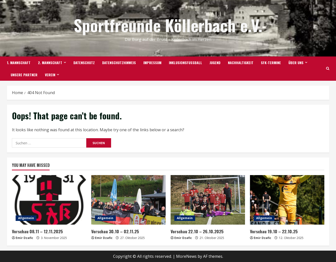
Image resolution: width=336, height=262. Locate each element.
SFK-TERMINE (271, 62)
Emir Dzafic (24, 238)
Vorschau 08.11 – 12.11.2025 (36, 231)
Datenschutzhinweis (119, 62)
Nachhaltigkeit (240, 62)
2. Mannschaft (50, 62)
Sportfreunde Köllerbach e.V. (168, 25)
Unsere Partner (24, 74)
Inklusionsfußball (185, 62)
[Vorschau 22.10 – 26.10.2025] (208, 200)
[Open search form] (327, 68)
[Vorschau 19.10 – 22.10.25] (287, 200)
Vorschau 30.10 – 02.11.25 (114, 231)
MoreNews (186, 256)
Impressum (152, 62)
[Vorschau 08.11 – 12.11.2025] (49, 200)
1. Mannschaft (19, 62)
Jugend (215, 62)
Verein (50, 74)
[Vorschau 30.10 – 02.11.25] (128, 200)
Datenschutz (84, 62)
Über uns (296, 62)
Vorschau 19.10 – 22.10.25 (273, 231)
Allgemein (26, 218)
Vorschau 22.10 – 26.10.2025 (196, 231)
